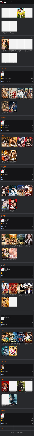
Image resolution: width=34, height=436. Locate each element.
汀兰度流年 (27, 294)
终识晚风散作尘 (11, 196)
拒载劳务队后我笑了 (20, 245)
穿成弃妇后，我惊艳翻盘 (5, 99)
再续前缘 (10, 32)
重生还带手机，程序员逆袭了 (28, 50)
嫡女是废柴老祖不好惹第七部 (5, 294)
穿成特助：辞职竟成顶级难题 (5, 161)
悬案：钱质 (19, 343)
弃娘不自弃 (27, 392)
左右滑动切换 (3, 118)
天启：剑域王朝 (11, 112)
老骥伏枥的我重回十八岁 (12, 50)
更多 (31, 37)
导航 (8, 1)
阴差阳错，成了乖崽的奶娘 (13, 259)
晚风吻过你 (3, 245)
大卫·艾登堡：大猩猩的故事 (21, 392)
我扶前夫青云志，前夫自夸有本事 (5, 196)
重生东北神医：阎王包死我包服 (5, 343)
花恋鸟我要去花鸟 (19, 196)
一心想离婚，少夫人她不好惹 (5, 112)
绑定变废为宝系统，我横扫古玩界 (21, 294)
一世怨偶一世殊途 (11, 99)
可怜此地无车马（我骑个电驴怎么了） (5, 405)
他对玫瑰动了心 (27, 196)
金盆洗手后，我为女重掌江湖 (13, 245)
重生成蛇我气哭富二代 (12, 343)
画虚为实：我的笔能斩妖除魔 (28, 343)
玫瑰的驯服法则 (11, 210)
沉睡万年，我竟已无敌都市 (13, 161)
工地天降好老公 (11, 392)
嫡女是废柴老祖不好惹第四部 (13, 294)
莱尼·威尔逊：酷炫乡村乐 (5, 392)
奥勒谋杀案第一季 (11, 405)
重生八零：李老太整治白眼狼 (28, 99)
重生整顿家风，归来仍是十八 (5, 32)
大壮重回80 (19, 50)
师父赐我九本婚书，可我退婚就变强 (5, 259)
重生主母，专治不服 (4, 50)
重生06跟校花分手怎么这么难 (21, 99)
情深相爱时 (3, 210)
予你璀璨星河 (27, 245)
